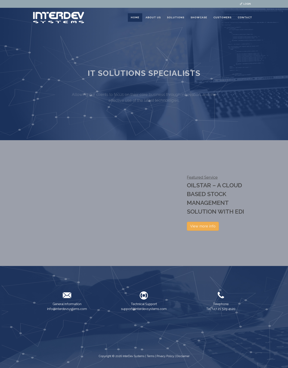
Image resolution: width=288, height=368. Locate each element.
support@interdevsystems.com (144, 309)
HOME (135, 17)
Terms (151, 356)
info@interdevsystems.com (67, 309)
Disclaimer (183, 356)
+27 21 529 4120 (223, 309)
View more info (203, 226)
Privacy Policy (165, 356)
